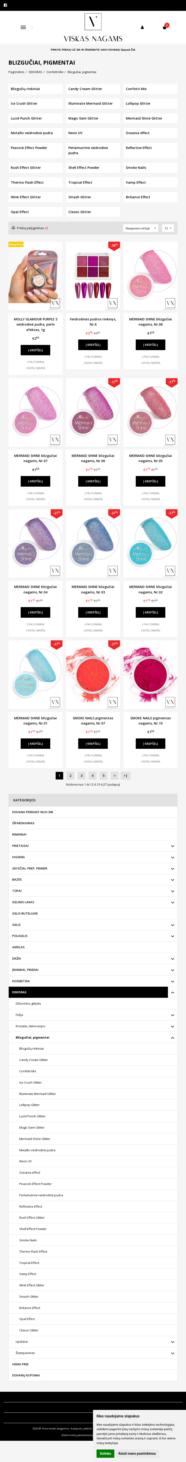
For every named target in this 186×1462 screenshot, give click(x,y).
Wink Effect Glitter (31, 1285)
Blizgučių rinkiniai (31, 1048)
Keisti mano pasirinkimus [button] (137, 1453)
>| (126, 775)
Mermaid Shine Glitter (34, 1139)
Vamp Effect (27, 1274)
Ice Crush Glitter (30, 1082)
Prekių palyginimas (30, 228)
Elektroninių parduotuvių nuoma (82, 1435)
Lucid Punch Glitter (32, 1116)
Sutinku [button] (105, 1453)
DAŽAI (16, 958)
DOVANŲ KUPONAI (26, 1375)
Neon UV (25, 1161)
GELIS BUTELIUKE (25, 913)
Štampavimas (25, 1353)
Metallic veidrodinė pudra (37, 1150)
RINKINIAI (19, 834)
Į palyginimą (35, 362)
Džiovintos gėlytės (28, 1003)
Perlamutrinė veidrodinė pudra (41, 1195)
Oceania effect (29, 1172)
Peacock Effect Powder (35, 1184)
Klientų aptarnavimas (24, 1407)
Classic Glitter (29, 1330)
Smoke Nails (28, 1240)
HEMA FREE (20, 1364)
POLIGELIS (19, 936)
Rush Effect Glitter (32, 1217)
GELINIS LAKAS (23, 902)
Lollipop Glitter (29, 1105)
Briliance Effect (29, 1308)
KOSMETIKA (21, 981)
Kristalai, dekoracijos (30, 1026)
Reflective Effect (30, 1206)
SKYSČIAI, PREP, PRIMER (29, 868)
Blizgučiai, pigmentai (32, 1037)
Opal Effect (27, 1319)
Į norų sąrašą (35, 368)
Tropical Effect (29, 1263)
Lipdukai (22, 1341)
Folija (19, 1015)
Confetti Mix (27, 1071)
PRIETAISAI (20, 846)
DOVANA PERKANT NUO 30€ (32, 812)
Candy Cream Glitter (33, 1060)
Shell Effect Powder (33, 1229)
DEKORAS (19, 992)
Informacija (14, 1397)
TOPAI (17, 891)
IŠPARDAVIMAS (23, 823)
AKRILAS (18, 947)
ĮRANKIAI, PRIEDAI (25, 970)
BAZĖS (17, 879)
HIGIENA (18, 857)
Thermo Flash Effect (33, 1251)
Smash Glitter (29, 1296)
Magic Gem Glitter (31, 1127)
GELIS (16, 925)
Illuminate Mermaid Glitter (37, 1094)
